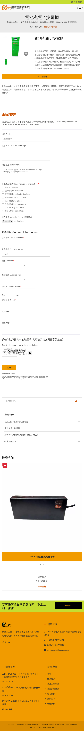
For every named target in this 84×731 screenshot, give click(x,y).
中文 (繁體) (78, 2)
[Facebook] (3, 642)
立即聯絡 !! (68, 606)
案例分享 (51, 699)
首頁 (31, 27)
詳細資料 (42, 586)
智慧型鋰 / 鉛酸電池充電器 (16, 421)
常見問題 (51, 694)
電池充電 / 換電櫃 (50, 27)
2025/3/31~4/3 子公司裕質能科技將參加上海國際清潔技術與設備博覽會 (20, 675)
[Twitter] (6, 642)
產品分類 (38, 27)
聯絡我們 (51, 703)
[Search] (36, 401)
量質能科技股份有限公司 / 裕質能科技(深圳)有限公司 (41, 724)
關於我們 (51, 679)
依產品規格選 (53, 684)
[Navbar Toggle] (80, 7)
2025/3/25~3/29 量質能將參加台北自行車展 (21, 689)
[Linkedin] (9, 642)
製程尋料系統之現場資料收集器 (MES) (21, 435)
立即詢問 (42, 77)
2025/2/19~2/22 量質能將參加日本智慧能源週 (20, 703)
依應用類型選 (10, 441)
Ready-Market (51, 727)
